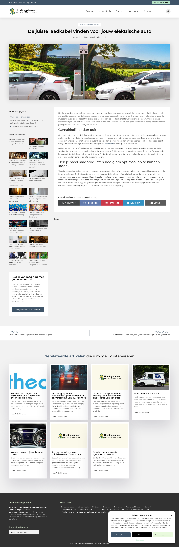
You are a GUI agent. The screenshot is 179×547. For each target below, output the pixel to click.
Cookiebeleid (140, 540)
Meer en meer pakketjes (147, 393)
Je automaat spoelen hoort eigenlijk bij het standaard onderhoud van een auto (107, 395)
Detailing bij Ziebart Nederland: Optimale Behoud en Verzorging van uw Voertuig (69, 395)
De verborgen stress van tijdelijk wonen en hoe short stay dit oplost (18, 162)
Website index (86, 509)
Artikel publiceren (133, 507)
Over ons (120, 11)
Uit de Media (105, 11)
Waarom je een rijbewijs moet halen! (27, 453)
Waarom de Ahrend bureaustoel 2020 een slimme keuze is (17, 246)
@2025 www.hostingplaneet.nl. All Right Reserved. (90, 543)
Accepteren (121, 535)
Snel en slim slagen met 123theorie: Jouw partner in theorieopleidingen (25, 395)
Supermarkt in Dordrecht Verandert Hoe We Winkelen (16, 230)
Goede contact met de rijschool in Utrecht (105, 453)
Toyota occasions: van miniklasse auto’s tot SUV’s (66, 453)
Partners (90, 11)
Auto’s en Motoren (89, 24)
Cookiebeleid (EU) (69, 509)
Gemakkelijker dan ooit (20, 117)
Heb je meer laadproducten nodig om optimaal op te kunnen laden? (26, 121)
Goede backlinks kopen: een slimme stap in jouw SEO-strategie (122, 509)
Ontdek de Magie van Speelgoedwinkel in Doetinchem (37, 215)
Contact (147, 11)
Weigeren (142, 535)
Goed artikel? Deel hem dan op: (25, 126)
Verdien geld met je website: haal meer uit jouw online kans (87, 512)
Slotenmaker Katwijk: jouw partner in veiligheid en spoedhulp (38, 262)
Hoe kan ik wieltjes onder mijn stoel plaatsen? (15, 262)
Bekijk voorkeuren (162, 535)
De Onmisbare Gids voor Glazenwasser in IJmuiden (38, 230)
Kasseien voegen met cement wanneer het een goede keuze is (17, 141)
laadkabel (109, 143)
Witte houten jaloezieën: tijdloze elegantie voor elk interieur (38, 199)
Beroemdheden (67, 507)
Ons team (133, 11)
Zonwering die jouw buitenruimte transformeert (16, 199)
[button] (171, 515)
